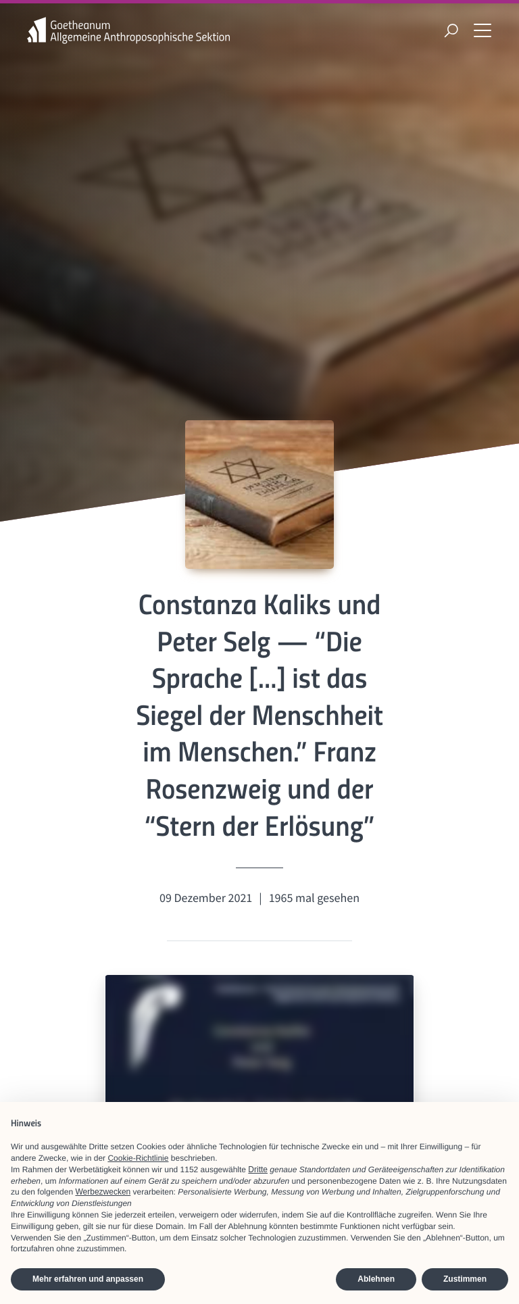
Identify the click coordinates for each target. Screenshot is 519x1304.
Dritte (258, 1169)
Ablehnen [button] (376, 1279)
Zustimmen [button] (465, 1279)
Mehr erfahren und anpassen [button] (87, 1279)
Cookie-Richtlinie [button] (137, 1158)
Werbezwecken (102, 1192)
